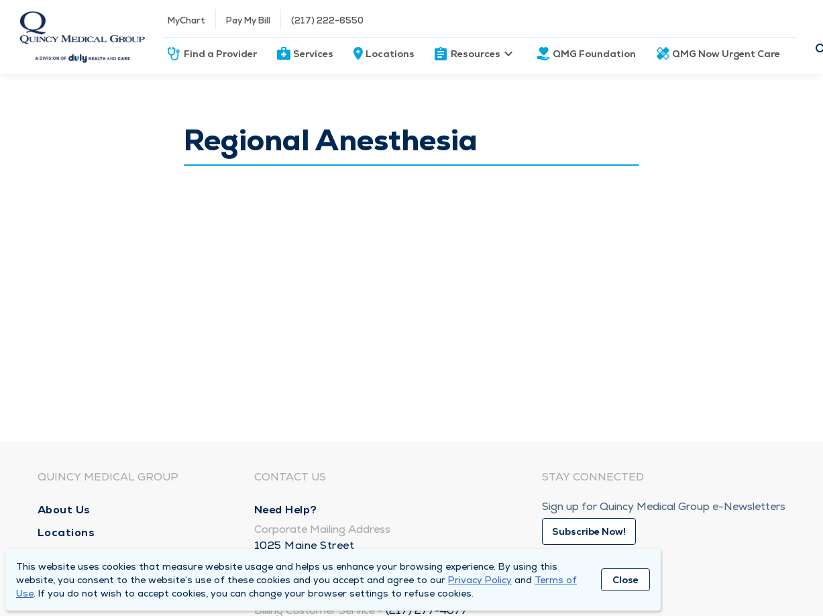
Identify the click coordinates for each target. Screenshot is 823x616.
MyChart (186, 20)
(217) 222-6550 (327, 20)
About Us (64, 510)
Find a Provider (220, 54)
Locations (390, 54)
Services (313, 54)
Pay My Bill (248, 20)
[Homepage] (82, 37)
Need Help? (285, 510)
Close (625, 580)
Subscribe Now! (589, 531)
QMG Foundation (594, 54)
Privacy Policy (480, 580)
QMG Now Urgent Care (726, 54)
